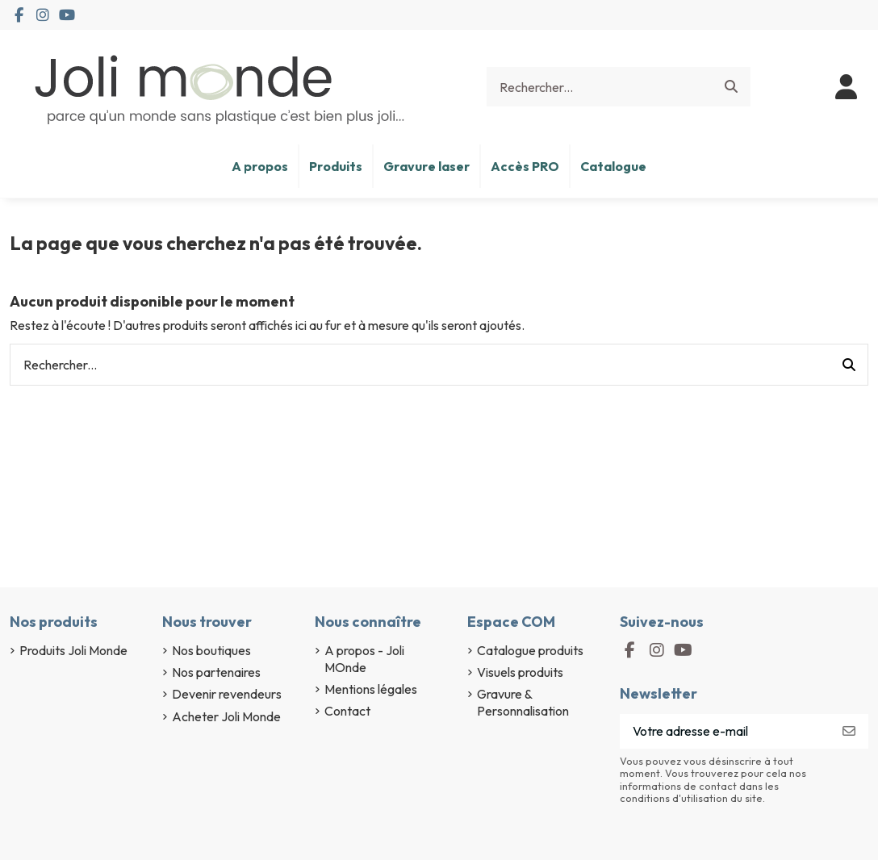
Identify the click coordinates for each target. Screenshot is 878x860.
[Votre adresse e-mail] (725, 731)
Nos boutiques (211, 650)
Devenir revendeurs (227, 694)
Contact (347, 711)
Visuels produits (520, 672)
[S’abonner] (849, 731)
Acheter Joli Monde (226, 716)
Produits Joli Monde (73, 650)
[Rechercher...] (731, 87)
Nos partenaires (216, 672)
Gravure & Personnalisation (523, 702)
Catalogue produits (530, 650)
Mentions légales (370, 689)
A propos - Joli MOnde (364, 658)
